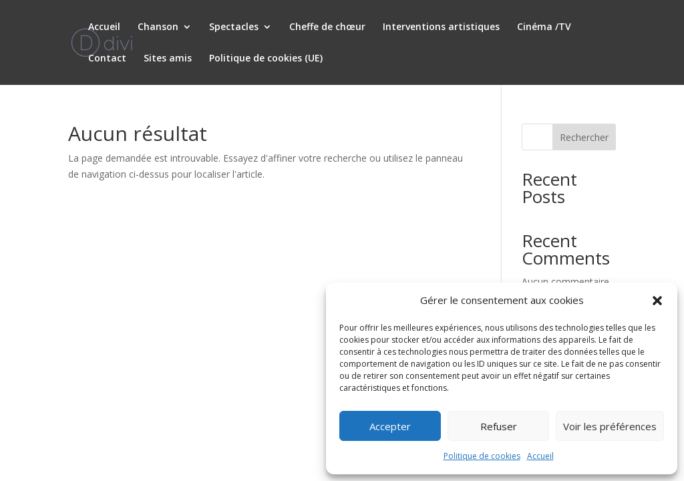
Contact (107, 58)
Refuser (498, 426)
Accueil (540, 456)
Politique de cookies (482, 456)
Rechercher (584, 137)
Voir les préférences (610, 426)
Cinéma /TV (544, 27)
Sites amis (168, 58)
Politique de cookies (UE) (266, 58)
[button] (657, 300)
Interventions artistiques (441, 27)
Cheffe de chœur (327, 27)
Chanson (158, 27)
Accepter (390, 426)
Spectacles (234, 27)
